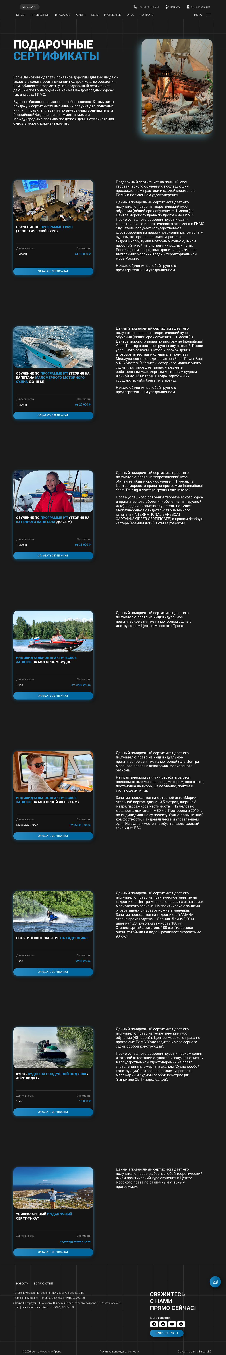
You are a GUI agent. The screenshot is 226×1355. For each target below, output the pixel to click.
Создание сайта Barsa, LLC (194, 1351)
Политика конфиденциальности (119, 1351)
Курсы (20, 14)
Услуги (80, 14)
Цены (95, 14)
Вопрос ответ (43, 1283)
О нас (131, 14)
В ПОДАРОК (62, 14)
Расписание (112, 14)
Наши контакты (167, 1333)
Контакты (147, 14)
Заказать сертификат (53, 271)
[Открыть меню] (208, 14)
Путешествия (40, 14)
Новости (22, 1283)
